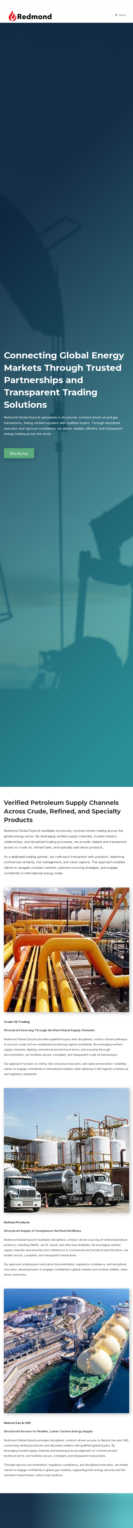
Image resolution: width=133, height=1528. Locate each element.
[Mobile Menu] (120, 15)
